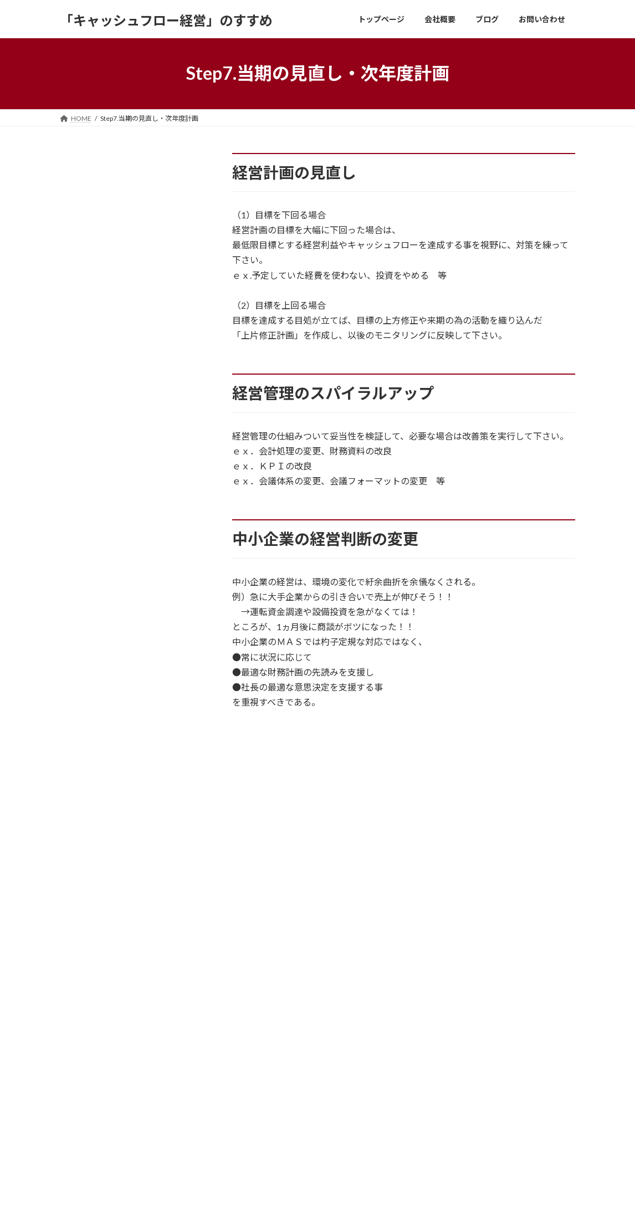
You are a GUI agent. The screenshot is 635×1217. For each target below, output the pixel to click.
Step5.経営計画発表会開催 (116, 662)
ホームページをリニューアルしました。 (484, 1080)
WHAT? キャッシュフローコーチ (125, 423)
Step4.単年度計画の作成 (111, 632)
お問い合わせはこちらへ (317, 931)
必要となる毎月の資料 (104, 872)
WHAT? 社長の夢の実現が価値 (120, 362)
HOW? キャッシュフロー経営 (117, 392)
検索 (180, 163)
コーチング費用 (91, 811)
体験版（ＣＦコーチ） (104, 275)
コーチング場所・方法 (104, 841)
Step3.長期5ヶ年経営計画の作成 (127, 601)
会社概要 (257, 1056)
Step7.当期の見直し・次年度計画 (129, 723)
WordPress (269, 1198)
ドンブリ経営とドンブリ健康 (467, 1041)
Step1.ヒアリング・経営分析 (120, 540)
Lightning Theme (319, 1198)
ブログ (254, 1075)
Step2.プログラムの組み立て (120, 571)
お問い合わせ (90, 972)
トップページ (264, 1037)
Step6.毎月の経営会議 (107, 693)
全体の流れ (82, 510)
